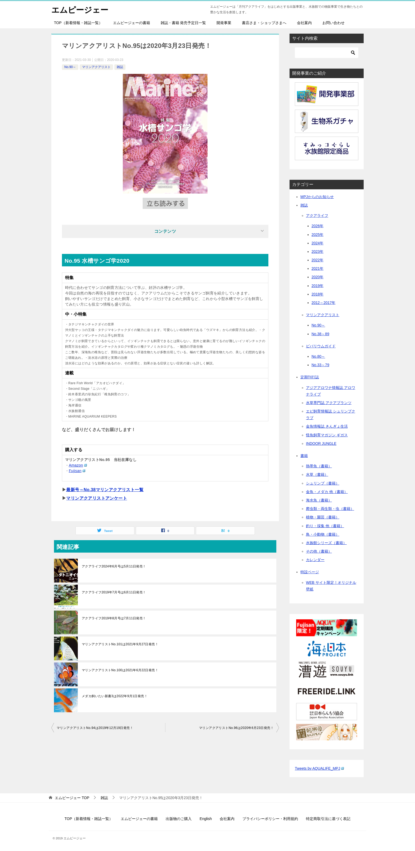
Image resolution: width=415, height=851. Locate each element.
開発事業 (223, 23)
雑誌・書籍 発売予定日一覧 (183, 23)
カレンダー (315, 560)
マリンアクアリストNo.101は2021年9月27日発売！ (120, 644)
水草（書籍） (317, 474)
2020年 (317, 277)
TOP (72, 798)
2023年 (317, 251)
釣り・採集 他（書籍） (325, 526)
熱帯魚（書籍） (319, 466)
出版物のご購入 (179, 819)
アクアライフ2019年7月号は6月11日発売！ (114, 592)
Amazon (78, 465)
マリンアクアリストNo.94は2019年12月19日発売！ (95, 728)
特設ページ (309, 572)
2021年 (317, 268)
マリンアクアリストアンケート (96, 498)
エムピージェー (79, 9)
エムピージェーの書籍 (131, 23)
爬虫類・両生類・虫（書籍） (330, 509)
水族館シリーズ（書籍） (326, 543)
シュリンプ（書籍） (322, 483)
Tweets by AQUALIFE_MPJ (319, 768)
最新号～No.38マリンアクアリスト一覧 (104, 489)
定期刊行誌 (309, 377)
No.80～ (318, 356)
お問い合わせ (333, 23)
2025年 (317, 234)
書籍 (304, 456)
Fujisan (77, 471)
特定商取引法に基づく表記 (328, 819)
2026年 (317, 226)
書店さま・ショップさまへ (264, 23)
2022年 (317, 260)
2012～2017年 (323, 303)
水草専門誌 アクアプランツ (328, 403)
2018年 (317, 294)
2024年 (317, 243)
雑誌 (120, 67)
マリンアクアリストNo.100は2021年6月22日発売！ (120, 670)
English (206, 819)
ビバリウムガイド (321, 346)
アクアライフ (317, 215)
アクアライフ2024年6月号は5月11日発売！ (114, 566)
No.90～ (70, 67)
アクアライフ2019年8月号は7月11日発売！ (114, 618)
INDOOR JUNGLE (321, 443)
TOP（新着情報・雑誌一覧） (78, 23)
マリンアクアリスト (96, 67)
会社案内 (304, 23)
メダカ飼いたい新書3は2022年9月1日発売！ (114, 696)
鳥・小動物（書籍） (322, 534)
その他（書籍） (319, 551)
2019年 (317, 286)
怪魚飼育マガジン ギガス (327, 435)
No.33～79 (320, 365)
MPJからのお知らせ (317, 197)
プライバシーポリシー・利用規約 (270, 819)
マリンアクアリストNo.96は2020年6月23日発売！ (236, 728)
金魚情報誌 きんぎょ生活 (327, 426)
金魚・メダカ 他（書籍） (327, 492)
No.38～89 (320, 334)
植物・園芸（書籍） (322, 517)
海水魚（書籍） (319, 500)
